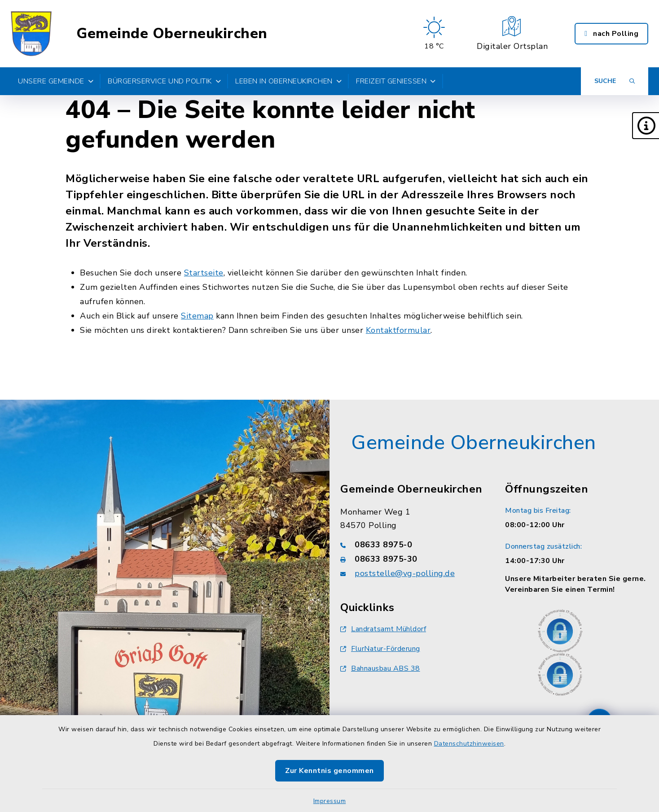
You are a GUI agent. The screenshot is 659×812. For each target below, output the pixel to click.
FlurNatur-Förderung (380, 649)
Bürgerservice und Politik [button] (164, 81)
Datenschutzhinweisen (469, 743)
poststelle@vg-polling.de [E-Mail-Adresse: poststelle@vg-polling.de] (405, 573)
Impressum (329, 801)
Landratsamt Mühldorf (383, 629)
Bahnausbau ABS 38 (380, 668)
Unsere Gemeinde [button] (55, 81)
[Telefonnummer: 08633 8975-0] (411, 544)
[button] (645, 125)
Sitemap (197, 315)
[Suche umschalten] (614, 81)
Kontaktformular (398, 330)
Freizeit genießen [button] (396, 81)
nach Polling (611, 34)
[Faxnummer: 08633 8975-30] (411, 559)
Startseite (204, 272)
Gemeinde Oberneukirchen (172, 33)
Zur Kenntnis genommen (329, 771)
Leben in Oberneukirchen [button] (288, 81)
